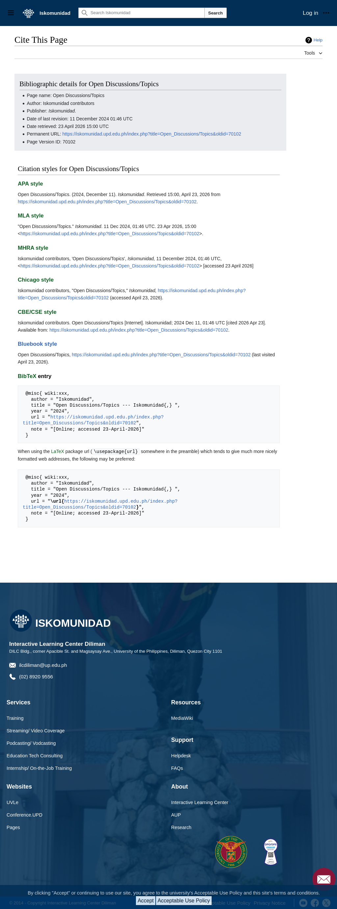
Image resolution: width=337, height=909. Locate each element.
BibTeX (27, 376)
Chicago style (36, 280)
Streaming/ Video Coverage (36, 730)
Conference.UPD (24, 814)
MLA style (31, 216)
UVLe (12, 802)
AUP (176, 814)
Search (215, 13)
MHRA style (33, 248)
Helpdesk (181, 755)
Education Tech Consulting (35, 755)
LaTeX (57, 451)
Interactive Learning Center (199, 802)
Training (15, 717)
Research (181, 827)
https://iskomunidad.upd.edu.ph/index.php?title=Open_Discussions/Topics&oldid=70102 (152, 134)
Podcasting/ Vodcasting (31, 742)
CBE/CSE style (37, 312)
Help (318, 40)
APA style (30, 184)
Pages (13, 827)
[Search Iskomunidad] (141, 13)
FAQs (177, 767)
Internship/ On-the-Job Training (39, 767)
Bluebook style (37, 344)
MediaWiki (182, 717)
